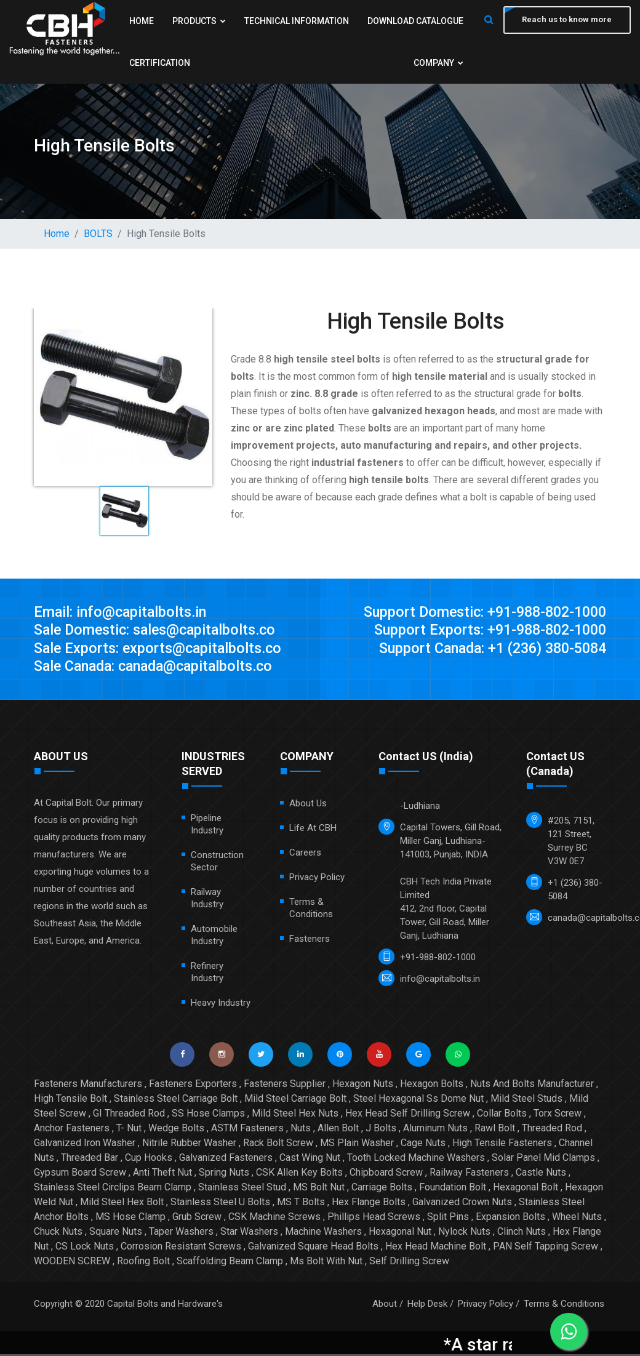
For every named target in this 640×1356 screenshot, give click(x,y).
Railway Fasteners (469, 1174)
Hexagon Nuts (362, 1085)
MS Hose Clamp (130, 1218)
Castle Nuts (541, 1174)
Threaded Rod (552, 1130)
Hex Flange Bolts (369, 1204)
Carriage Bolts (381, 1189)
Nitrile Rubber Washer (189, 1144)
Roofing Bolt (143, 1263)
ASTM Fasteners (247, 1130)
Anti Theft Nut (162, 1174)
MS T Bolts (301, 1204)
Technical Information (408, 21)
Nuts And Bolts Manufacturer (532, 1085)
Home (141, 21)
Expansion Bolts (510, 1218)
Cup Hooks (148, 1159)
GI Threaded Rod (129, 1115)
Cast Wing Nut (309, 1159)
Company (436, 63)
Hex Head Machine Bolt (435, 1248)
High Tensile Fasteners (502, 1144)
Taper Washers (181, 1233)
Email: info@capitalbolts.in (122, 612)
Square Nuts (115, 1233)
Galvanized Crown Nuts (462, 1204)
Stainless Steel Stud (242, 1189)
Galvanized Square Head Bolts (313, 1248)
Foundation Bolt (452, 1189)
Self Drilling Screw (409, 1263)
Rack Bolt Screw (278, 1144)
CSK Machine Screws (274, 1218)
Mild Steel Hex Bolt (122, 1204)
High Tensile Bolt (70, 1100)
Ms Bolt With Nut (326, 1263)
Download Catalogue (177, 63)
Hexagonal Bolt (525, 1189)
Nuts (300, 1130)
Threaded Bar (89, 1159)
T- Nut (129, 1130)
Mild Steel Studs (526, 1100)
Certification (318, 63)
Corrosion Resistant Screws (181, 1248)
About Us (308, 805)
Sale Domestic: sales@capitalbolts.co (160, 631)
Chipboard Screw (386, 1174)
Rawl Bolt (494, 1130)
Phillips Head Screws (373, 1218)
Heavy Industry (220, 1004)
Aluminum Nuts (435, 1130)
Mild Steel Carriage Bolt (295, 1100)
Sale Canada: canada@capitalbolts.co (159, 667)
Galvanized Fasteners (226, 1159)
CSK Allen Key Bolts (299, 1174)
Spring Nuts (224, 1174)
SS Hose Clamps (208, 1115)
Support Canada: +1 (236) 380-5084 (486, 649)
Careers (305, 854)
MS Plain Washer (357, 1144)
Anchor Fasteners (72, 1130)
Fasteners (309, 940)
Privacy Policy (317, 879)
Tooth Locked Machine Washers (416, 1159)
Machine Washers (323, 1233)
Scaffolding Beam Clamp (230, 1263)
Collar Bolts (502, 1115)
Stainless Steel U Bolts (220, 1204)
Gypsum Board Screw (80, 1174)
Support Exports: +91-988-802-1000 (485, 631)
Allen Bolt (338, 1130)
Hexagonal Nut (400, 1233)
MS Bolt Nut (319, 1189)
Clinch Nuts (521, 1233)
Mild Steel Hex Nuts (295, 1115)
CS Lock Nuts (84, 1248)
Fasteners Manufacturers (88, 1085)
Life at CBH (313, 829)
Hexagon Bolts (431, 1085)
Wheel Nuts (577, 1218)
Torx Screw (558, 1115)
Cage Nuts (423, 1144)
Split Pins (448, 1218)
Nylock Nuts (464, 1233)
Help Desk (427, 1305)
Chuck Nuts (58, 1233)
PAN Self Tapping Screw (545, 1248)
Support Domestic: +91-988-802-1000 (479, 612)
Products (255, 21)
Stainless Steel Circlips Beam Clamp (112, 1189)
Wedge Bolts (176, 1130)
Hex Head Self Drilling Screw (407, 1115)
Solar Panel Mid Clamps (543, 1159)
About (384, 1305)
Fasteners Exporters (193, 1085)
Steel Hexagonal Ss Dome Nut (418, 1100)
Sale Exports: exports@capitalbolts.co (161, 649)
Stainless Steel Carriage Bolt (176, 1100)
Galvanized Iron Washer (84, 1144)
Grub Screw (197, 1218)
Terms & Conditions (564, 1305)
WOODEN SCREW (72, 1263)
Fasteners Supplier (285, 1085)
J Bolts (381, 1130)
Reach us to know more (566, 20)
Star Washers (249, 1233)
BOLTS (98, 233)
